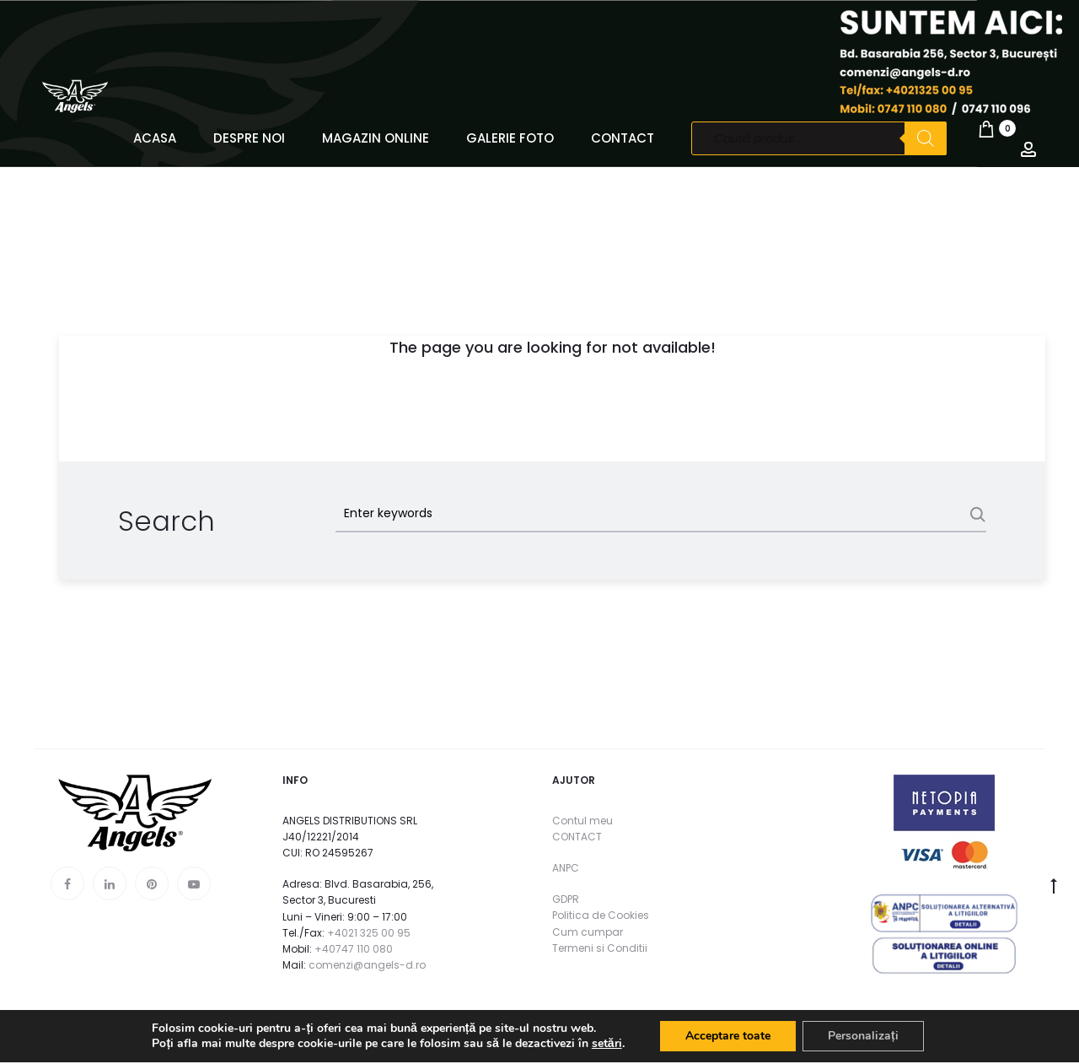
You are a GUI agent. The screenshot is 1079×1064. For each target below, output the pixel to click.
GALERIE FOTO (510, 138)
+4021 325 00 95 (369, 933)
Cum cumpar (587, 932)
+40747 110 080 (353, 949)
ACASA (154, 138)
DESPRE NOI (249, 138)
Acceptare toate (727, 1037)
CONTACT (622, 138)
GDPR (565, 899)
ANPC (565, 868)
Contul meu (582, 820)
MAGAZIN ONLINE (375, 138)
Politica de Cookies (600, 915)
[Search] (926, 138)
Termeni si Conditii (599, 948)
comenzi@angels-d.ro (367, 965)
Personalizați (863, 1037)
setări (607, 1045)
